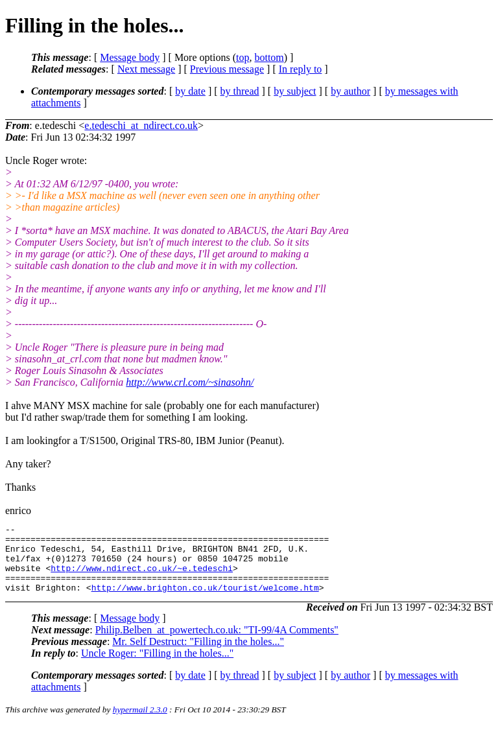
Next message (146, 69)
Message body (130, 57)
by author (350, 91)
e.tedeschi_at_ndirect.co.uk (141, 125)
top (242, 57)
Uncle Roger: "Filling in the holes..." (157, 666)
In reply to (300, 69)
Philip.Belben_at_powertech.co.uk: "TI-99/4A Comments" (216, 643)
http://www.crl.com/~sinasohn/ (190, 382)
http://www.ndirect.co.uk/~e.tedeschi (142, 577)
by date (190, 91)
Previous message (227, 69)
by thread (239, 91)
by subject (295, 91)
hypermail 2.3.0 (140, 723)
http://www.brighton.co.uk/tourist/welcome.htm (205, 601)
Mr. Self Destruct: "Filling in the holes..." (198, 655)
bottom (268, 57)
